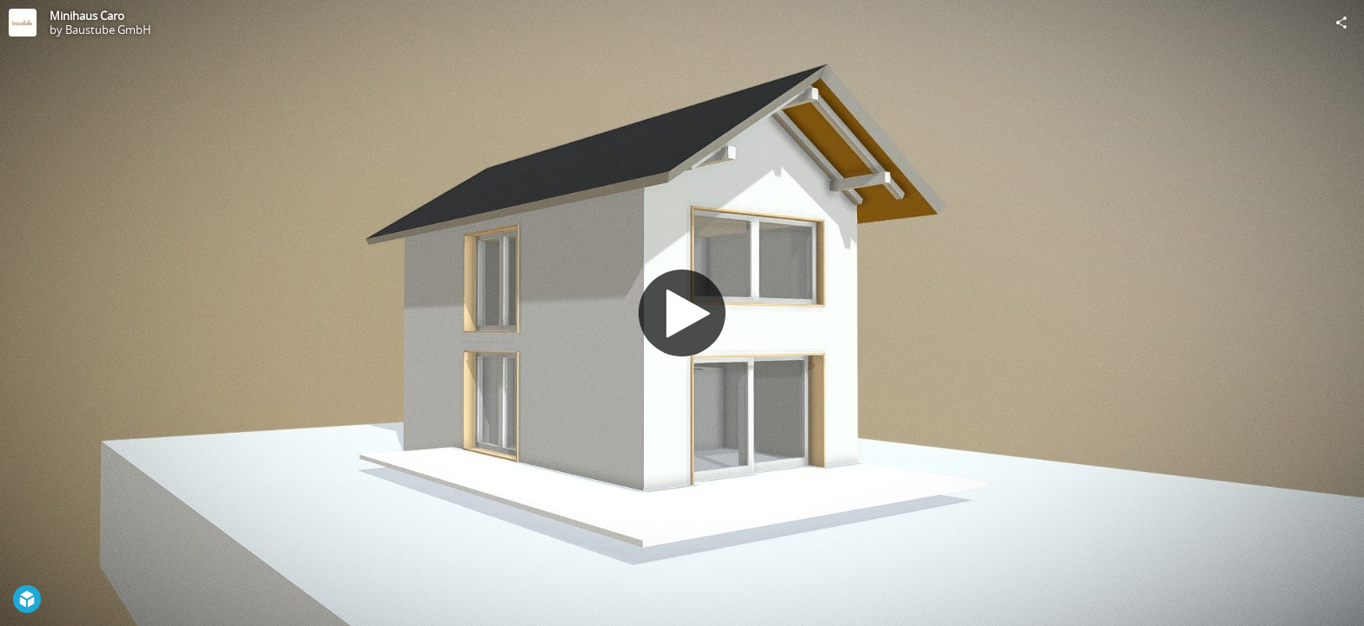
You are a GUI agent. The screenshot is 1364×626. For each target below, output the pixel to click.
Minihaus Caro (87, 15)
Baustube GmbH (108, 29)
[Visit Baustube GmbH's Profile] (23, 23)
